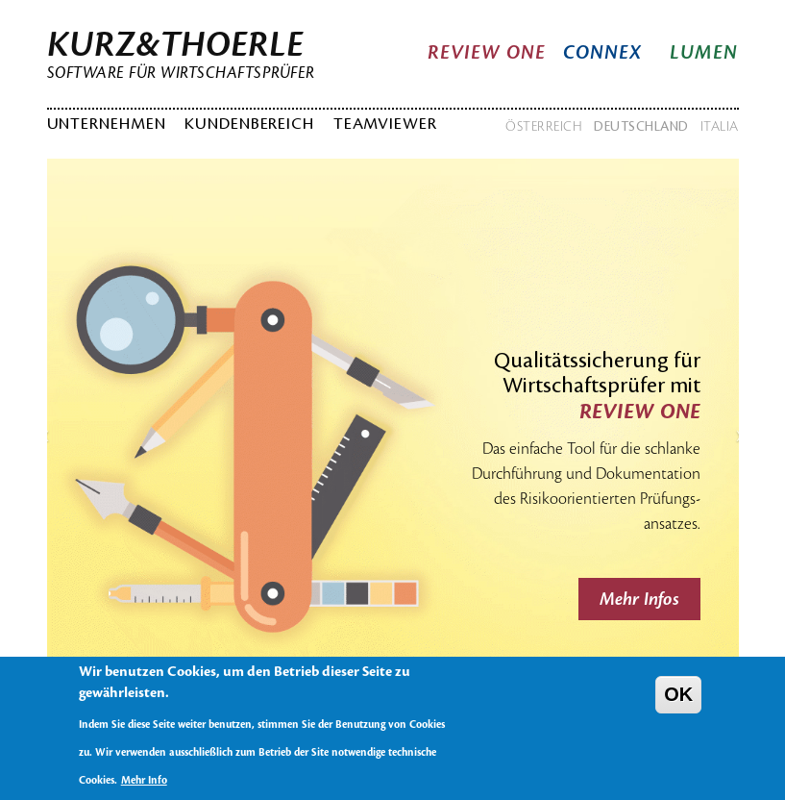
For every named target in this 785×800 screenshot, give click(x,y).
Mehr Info (144, 791)
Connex (603, 52)
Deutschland (641, 126)
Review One (487, 52)
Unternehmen (106, 124)
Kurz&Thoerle (175, 45)
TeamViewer (385, 124)
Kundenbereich (249, 124)
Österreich (543, 126)
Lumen (704, 52)
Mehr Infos (639, 599)
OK (678, 703)
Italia (719, 126)
